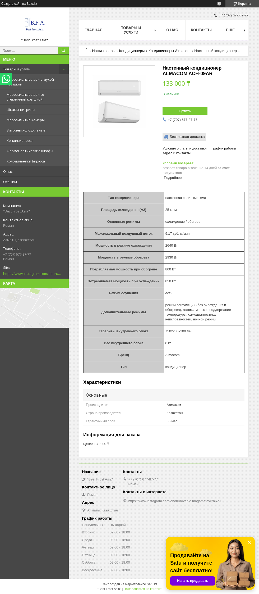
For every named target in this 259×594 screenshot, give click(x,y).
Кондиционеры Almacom (170, 51)
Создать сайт (11, 4)
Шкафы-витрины (21, 109)
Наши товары (103, 51)
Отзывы (10, 181)
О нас (7, 171)
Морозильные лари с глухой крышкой (30, 82)
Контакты (201, 30)
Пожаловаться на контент (142, 589)
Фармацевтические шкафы (30, 150)
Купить (185, 110)
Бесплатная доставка (187, 137)
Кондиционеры (20, 140)
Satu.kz (152, 584)
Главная (94, 30)
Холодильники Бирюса (26, 161)
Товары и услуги (16, 69)
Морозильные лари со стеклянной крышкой (25, 97)
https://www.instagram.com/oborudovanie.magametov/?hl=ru (32, 273)
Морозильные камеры (26, 119)
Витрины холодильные (26, 130)
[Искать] (63, 51)
